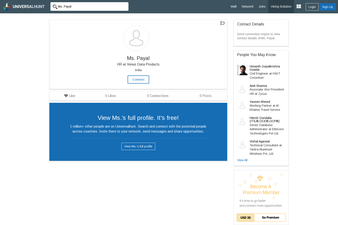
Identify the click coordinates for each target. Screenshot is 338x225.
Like (69, 96)
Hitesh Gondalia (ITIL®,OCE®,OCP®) (265, 119)
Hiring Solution (281, 6)
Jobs (262, 6)
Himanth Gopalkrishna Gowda (265, 68)
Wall (233, 6)
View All (242, 160)
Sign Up (327, 7)
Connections (158, 96)
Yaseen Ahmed (260, 101)
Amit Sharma (258, 86)
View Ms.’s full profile (138, 146)
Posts (205, 96)
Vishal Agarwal (260, 141)
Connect (138, 79)
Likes (110, 96)
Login (312, 7)
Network (248, 6)
